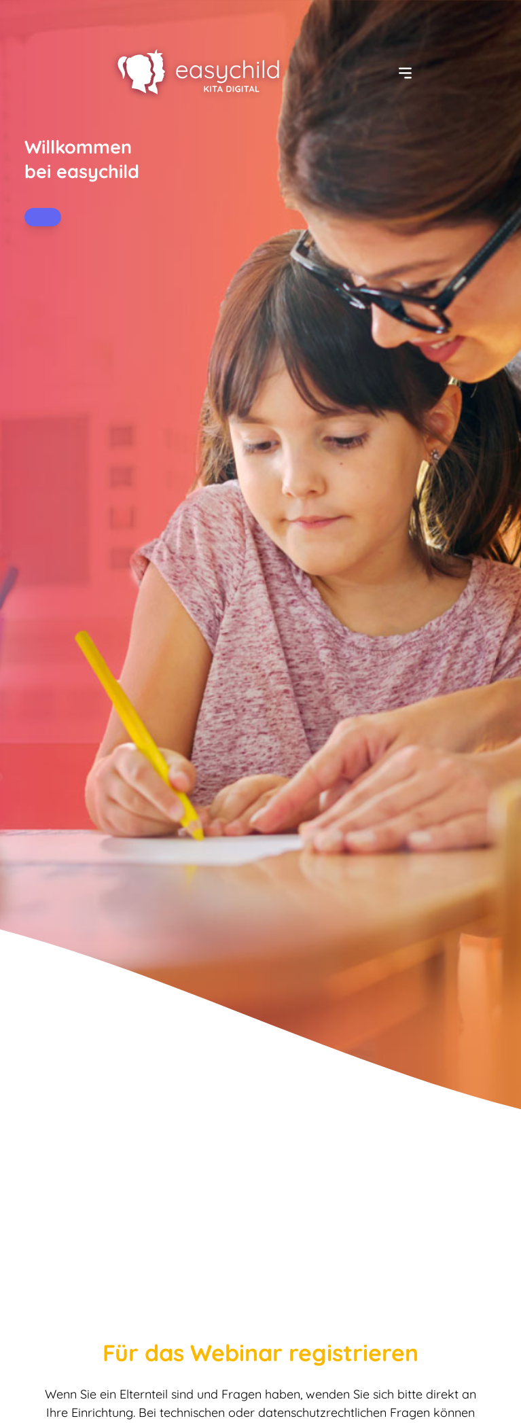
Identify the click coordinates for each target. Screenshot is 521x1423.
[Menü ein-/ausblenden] (405, 73)
